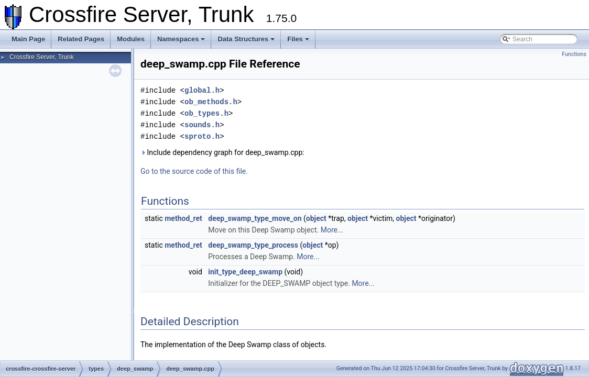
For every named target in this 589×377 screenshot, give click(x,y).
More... (332, 230)
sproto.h (202, 136)
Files (298, 39)
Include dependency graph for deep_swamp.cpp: (222, 152)
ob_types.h (206, 113)
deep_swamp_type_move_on (254, 218)
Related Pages (81, 39)
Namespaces (181, 39)
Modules (131, 39)
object (316, 218)
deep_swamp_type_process (253, 245)
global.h (202, 90)
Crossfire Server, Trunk (41, 57)
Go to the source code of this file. (194, 171)
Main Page (28, 39)
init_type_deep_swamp (245, 272)
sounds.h (202, 125)
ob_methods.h (210, 102)
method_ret (183, 218)
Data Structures (246, 39)
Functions (574, 54)
